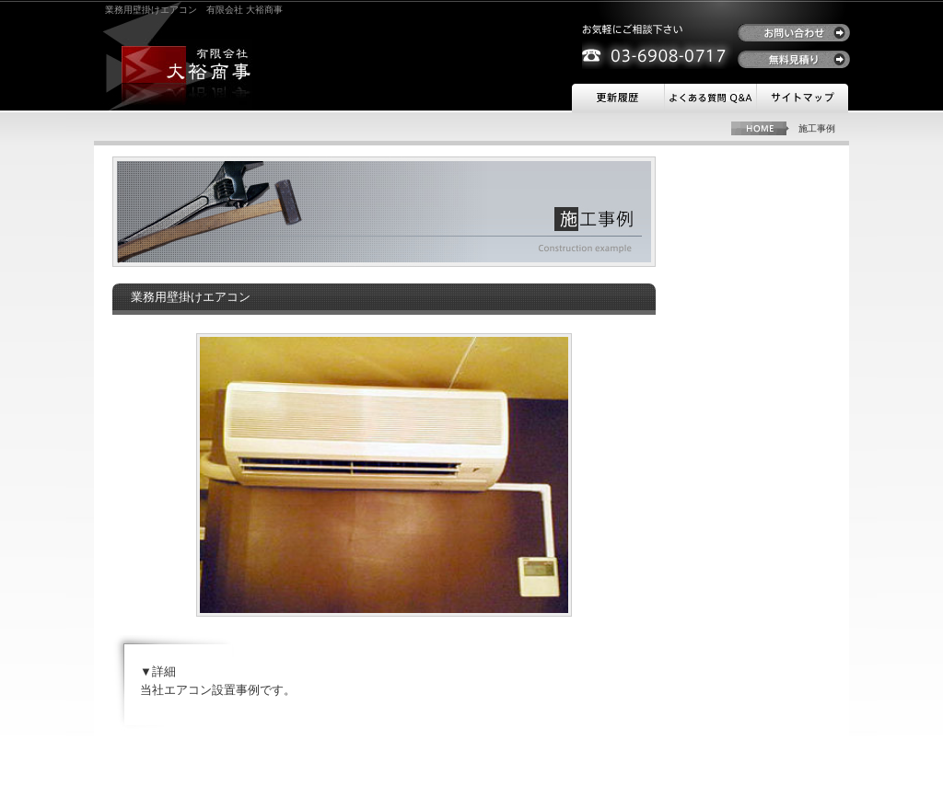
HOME (760, 128)
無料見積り (794, 59)
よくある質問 (710, 98)
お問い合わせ (794, 32)
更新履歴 (618, 98)
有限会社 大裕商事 (187, 64)
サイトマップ (802, 98)
